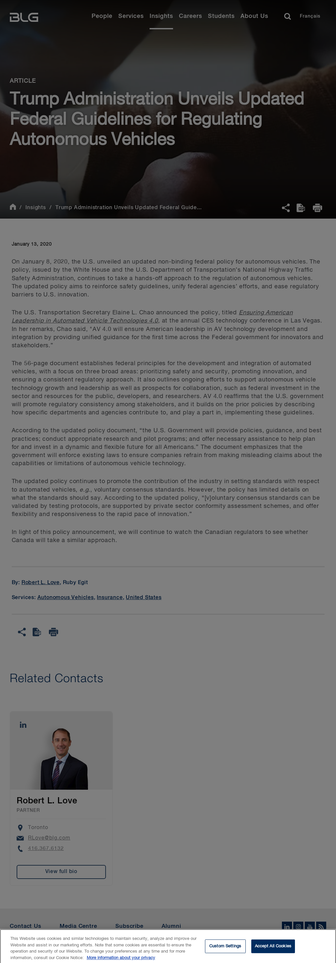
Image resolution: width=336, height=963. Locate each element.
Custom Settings (225, 948)
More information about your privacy (121, 960)
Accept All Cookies (273, 948)
